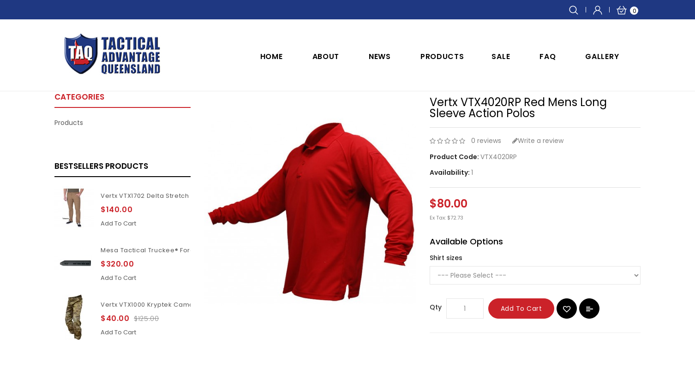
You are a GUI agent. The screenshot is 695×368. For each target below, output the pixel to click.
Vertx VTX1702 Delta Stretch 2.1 (150, 195)
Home (271, 56)
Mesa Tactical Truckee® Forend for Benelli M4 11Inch (185, 250)
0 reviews (486, 140)
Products (442, 56)
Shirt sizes (446, 257)
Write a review (537, 140)
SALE (500, 56)
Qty (436, 307)
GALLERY (602, 56)
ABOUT (326, 56)
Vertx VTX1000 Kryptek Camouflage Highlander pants (187, 304)
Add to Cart (521, 308)
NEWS (380, 56)
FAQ (547, 56)
